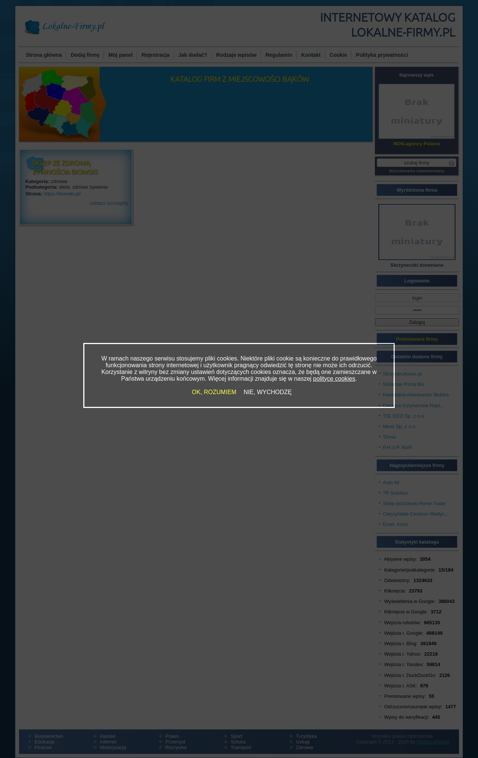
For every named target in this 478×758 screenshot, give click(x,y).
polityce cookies (334, 378)
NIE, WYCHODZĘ (267, 392)
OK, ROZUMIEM (214, 392)
